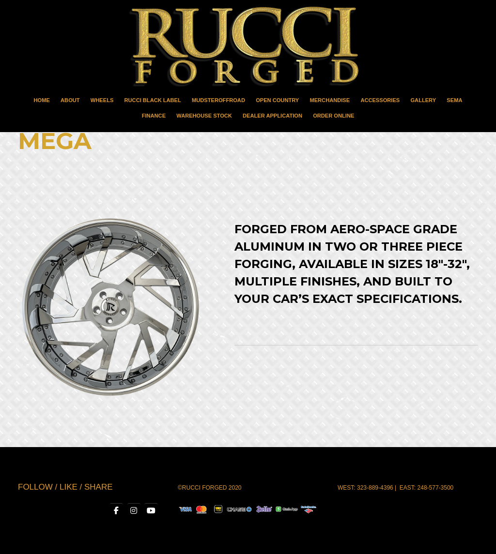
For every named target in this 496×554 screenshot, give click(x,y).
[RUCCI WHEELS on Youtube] (150, 510)
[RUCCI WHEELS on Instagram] (132, 510)
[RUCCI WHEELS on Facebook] (113, 510)
